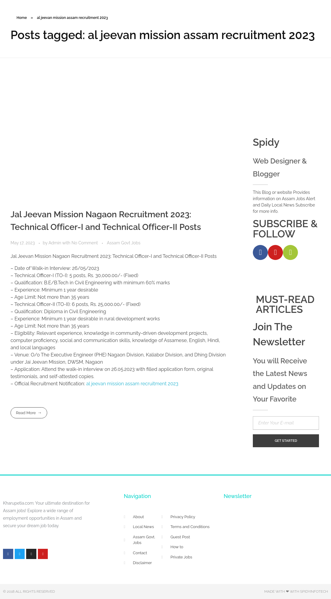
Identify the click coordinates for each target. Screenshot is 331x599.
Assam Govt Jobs (123, 242)
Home (22, 18)
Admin (55, 242)
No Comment (85, 242)
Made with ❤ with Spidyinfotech (296, 591)
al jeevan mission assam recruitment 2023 (132, 384)
